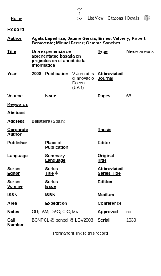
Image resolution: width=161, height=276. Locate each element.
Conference (109, 203)
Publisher (17, 142)
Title (11, 51)
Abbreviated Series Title (110, 171)
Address (16, 121)
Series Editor (13, 171)
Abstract (16, 112)
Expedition (56, 203)
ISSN (12, 194)
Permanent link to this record (80, 233)
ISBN (50, 194)
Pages (104, 96)
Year (12, 73)
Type (102, 51)
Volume (15, 96)
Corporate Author (17, 131)
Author (14, 38)
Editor (104, 142)
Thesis (104, 129)
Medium (106, 194)
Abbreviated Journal (110, 75)
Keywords (17, 104)
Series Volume (15, 184)
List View (95, 18)
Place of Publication (56, 145)
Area (12, 203)
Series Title (51, 171)
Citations (115, 18)
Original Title (106, 158)
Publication (56, 73)
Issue (50, 96)
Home (16, 18)
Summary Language (55, 158)
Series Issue (51, 184)
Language (17, 155)
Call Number (15, 222)
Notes (13, 211)
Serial (103, 220)
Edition (105, 181)
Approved (108, 211)
